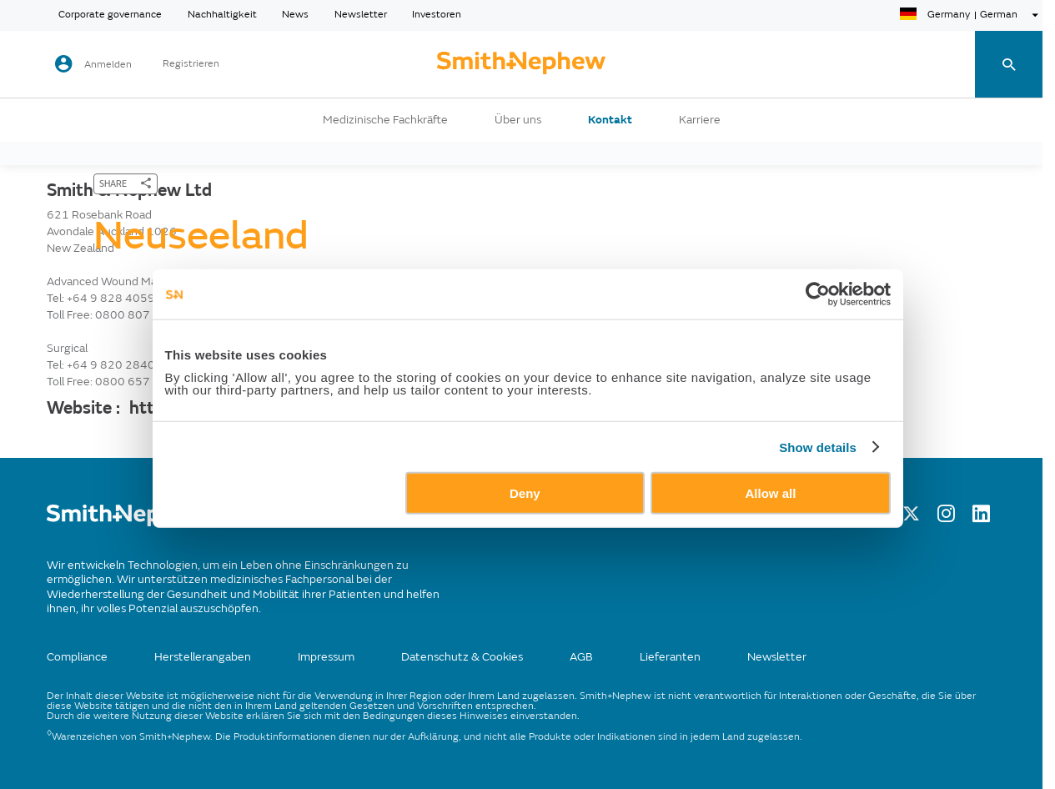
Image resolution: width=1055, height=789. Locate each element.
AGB (581, 657)
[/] (127, 522)
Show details (833, 480)
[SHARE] (125, 183)
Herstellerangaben (202, 657)
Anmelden (108, 64)
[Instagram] (946, 518)
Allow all (780, 527)
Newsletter (360, 15)
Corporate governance (110, 15)
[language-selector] (971, 15)
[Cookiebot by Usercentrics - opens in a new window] (832, 326)
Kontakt (610, 120)
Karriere (700, 120)
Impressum (326, 657)
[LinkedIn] (981, 518)
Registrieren (191, 64)
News (295, 15)
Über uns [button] (518, 120)
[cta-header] (521, 64)
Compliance (77, 657)
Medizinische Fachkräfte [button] (385, 120)
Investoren (436, 15)
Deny (525, 527)
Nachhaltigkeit (222, 15)
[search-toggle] (1008, 64)
